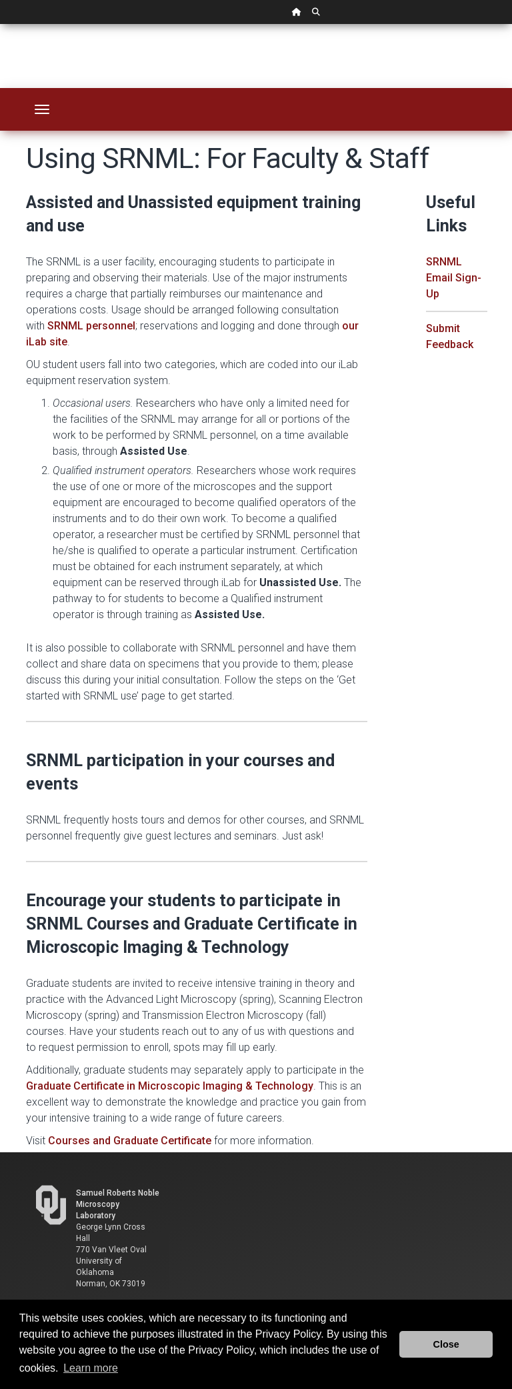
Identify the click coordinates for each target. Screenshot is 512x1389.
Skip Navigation (0, 24)
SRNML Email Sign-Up (453, 277)
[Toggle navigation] (42, 109)
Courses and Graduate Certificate (129, 1140)
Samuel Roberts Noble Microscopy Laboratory (117, 1204)
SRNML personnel (91, 325)
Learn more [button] (90, 1368)
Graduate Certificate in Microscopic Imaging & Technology (169, 1086)
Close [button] (446, 1344)
